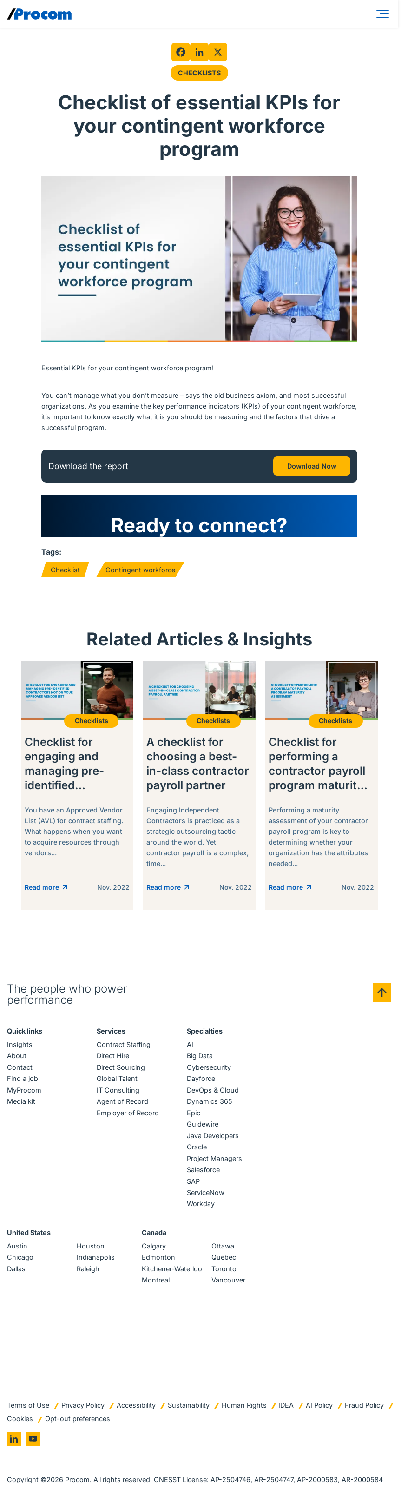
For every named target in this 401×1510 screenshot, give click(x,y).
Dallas (16, 1269)
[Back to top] (382, 992)
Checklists (199, 73)
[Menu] (384, 14)
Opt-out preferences (77, 1419)
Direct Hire (113, 1056)
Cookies (20, 1419)
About (16, 1056)
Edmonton (158, 1257)
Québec (223, 1257)
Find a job (22, 1078)
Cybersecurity (209, 1067)
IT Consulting (118, 1090)
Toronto (224, 1269)
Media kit (21, 1101)
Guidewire (202, 1124)
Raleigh (88, 1269)
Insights (20, 1044)
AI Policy (319, 1405)
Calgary (154, 1246)
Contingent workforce (140, 570)
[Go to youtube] (33, 1439)
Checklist (65, 570)
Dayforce (201, 1078)
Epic (193, 1113)
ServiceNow (205, 1192)
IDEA (286, 1405)
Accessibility (136, 1405)
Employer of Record (128, 1113)
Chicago (20, 1257)
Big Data (200, 1056)
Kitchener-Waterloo (172, 1269)
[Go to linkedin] (14, 1439)
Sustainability (189, 1405)
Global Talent (117, 1078)
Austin (17, 1246)
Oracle (197, 1147)
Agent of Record (122, 1101)
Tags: (51, 552)
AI (190, 1044)
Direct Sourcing (121, 1067)
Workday (201, 1204)
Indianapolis (96, 1257)
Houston (91, 1246)
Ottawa (222, 1246)
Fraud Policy (364, 1405)
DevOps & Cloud (213, 1090)
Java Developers (213, 1136)
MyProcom (24, 1090)
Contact (20, 1067)
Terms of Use (28, 1405)
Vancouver (228, 1280)
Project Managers (214, 1158)
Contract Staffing (124, 1044)
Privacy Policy (83, 1405)
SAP (193, 1181)
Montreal (156, 1280)
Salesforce (203, 1170)
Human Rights (244, 1405)
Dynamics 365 (209, 1101)
